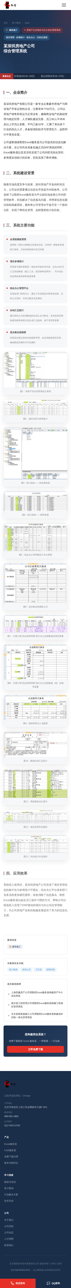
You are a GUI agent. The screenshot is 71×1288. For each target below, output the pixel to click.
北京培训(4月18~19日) (24, 76)
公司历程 (8, 1226)
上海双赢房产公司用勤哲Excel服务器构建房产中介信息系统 (35, 994)
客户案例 (16, 23)
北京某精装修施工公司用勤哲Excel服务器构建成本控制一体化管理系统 (35, 1016)
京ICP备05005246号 (20, 1270)
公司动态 (8, 1232)
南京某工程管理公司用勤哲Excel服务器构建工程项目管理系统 (35, 1005)
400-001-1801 (11, 1116)
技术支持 (8, 1200)
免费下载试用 (11, 1156)
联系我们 (8, 1245)
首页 (6, 23)
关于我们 (8, 1220)
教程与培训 (10, 1182)
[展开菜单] (64, 5)
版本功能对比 (11, 1162)
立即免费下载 (35, 1049)
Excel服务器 (10, 1144)
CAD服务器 (10, 1150)
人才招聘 (8, 1238)
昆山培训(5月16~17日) (53, 76)
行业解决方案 (11, 1194)
